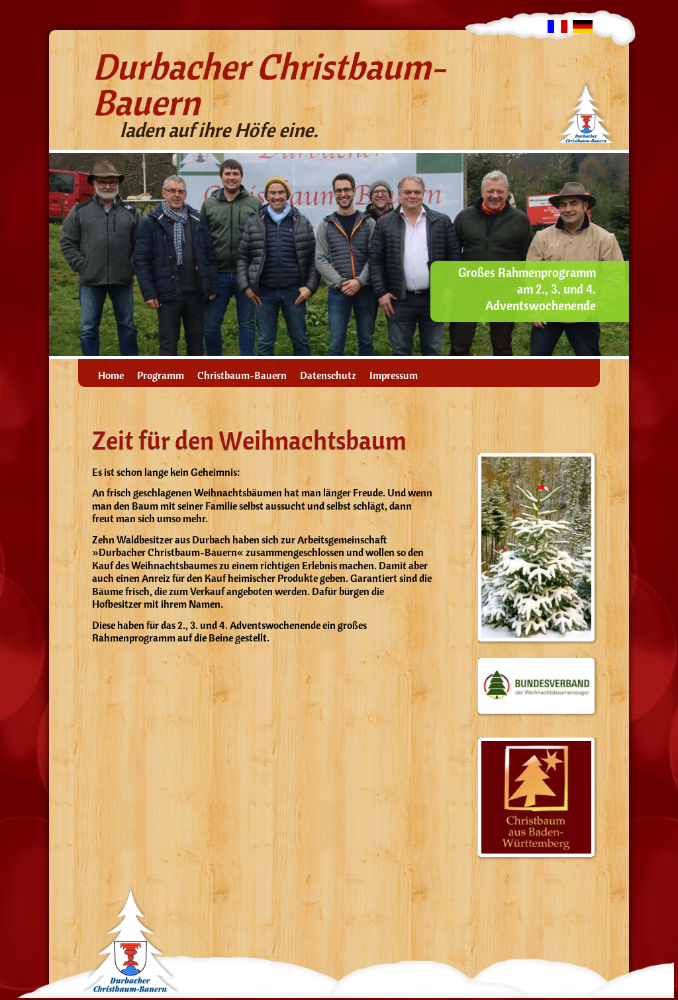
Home (111, 375)
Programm (160, 375)
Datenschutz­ (328, 375)
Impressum (393, 375)
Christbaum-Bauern (242, 375)
